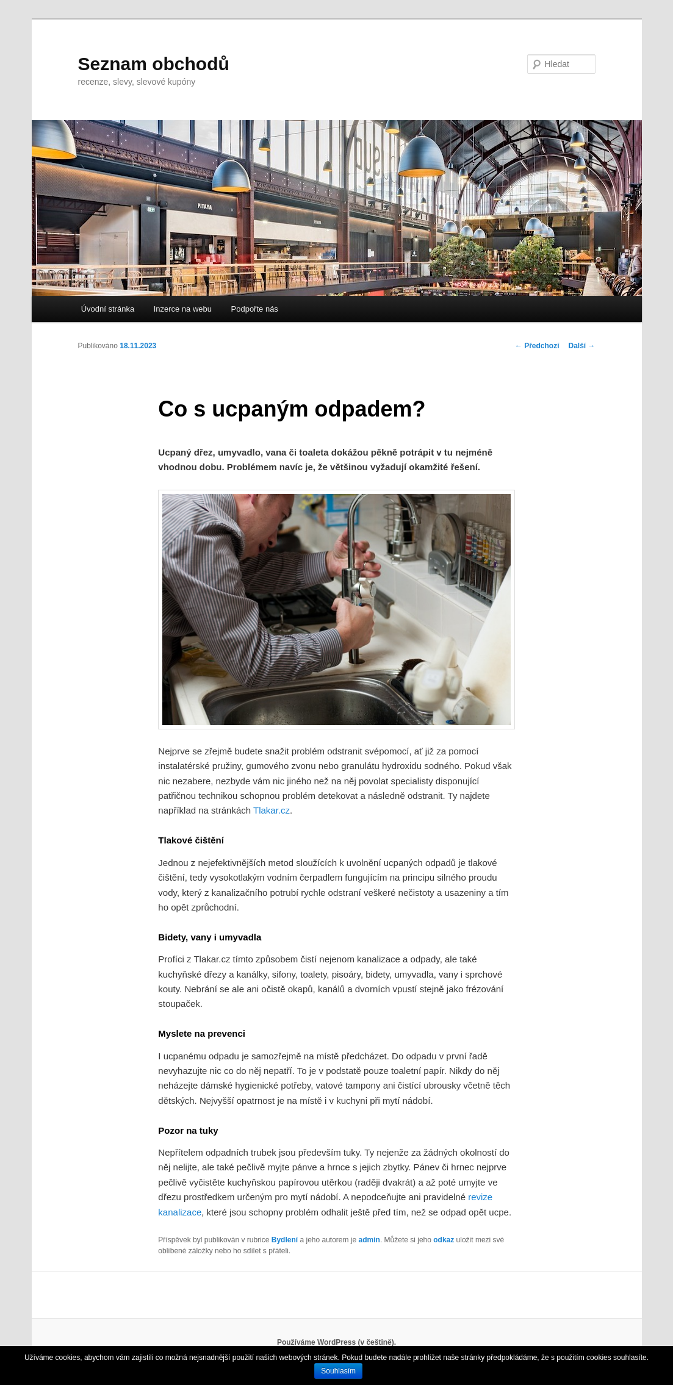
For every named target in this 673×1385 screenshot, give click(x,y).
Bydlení (285, 1240)
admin (369, 1240)
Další (581, 346)
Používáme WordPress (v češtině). (336, 1342)
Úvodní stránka (107, 308)
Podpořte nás (254, 308)
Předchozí (537, 346)
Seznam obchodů (153, 64)
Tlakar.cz (271, 810)
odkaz (443, 1240)
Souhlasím (338, 1371)
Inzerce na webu (183, 308)
